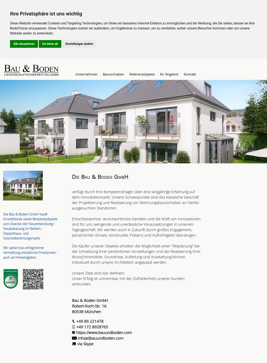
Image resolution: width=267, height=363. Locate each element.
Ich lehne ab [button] (50, 43)
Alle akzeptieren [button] (24, 43)
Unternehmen (86, 74)
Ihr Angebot (169, 74)
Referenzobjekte (142, 74)
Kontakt (190, 74)
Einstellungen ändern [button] (79, 43)
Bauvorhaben (113, 74)
